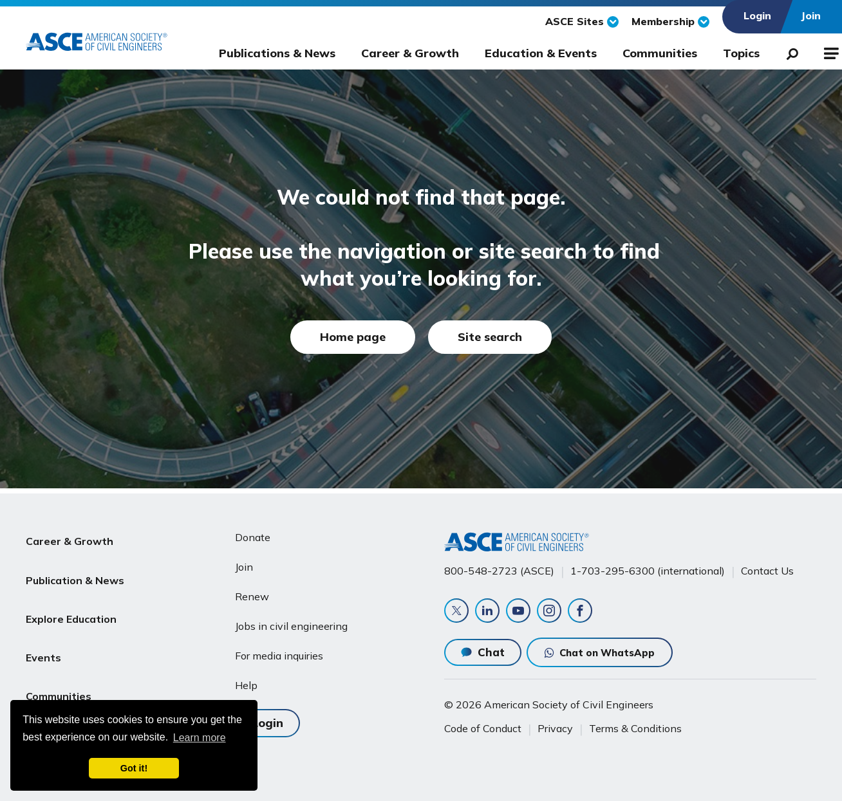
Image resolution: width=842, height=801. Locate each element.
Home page (353, 336)
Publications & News (277, 53)
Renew (252, 591)
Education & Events (541, 53)
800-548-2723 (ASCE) (499, 565)
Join (244, 561)
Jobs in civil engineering (291, 620)
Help (246, 680)
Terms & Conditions (635, 728)
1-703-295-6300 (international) (647, 565)
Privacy (555, 728)
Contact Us (767, 565)
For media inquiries (279, 650)
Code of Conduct (482, 728)
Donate (252, 532)
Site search (490, 336)
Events (43, 624)
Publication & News (75, 563)
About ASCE (57, 686)
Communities (659, 53)
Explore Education (71, 593)
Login (267, 715)
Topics (741, 53)
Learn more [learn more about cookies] (199, 737)
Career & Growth (410, 53)
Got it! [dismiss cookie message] (133, 768)
